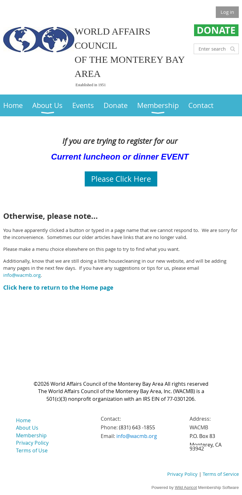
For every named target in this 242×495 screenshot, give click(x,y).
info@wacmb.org (22, 275)
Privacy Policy (182, 474)
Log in (227, 12)
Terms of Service (221, 474)
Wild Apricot (186, 487)
